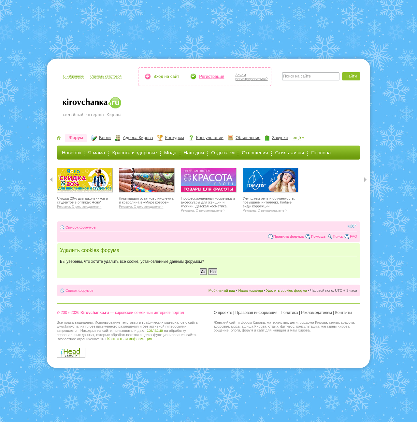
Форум (76, 137)
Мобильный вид (221, 290)
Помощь (318, 236)
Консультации (209, 137)
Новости (71, 152)
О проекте (223, 312)
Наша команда (250, 290)
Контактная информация (129, 339)
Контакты (343, 312)
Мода (170, 152)
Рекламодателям (316, 312)
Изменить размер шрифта (352, 226)
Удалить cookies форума (286, 290)
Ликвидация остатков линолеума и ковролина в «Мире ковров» (147, 201)
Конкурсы (174, 137)
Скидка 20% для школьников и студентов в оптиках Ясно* (85, 201)
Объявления (248, 137)
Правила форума (288, 236)
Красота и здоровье (134, 152)
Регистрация (211, 76)
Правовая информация (256, 312)
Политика (289, 312)
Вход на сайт (166, 76)
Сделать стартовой (106, 76)
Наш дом (194, 152)
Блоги (105, 137)
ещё (297, 137)
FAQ (353, 236)
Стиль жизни (289, 152)
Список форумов (80, 227)
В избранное (73, 76)
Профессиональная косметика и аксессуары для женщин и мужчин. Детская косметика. (209, 203)
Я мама (96, 152)
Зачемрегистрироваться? (251, 77)
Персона (321, 152)
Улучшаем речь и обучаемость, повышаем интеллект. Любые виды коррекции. (270, 203)
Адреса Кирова (138, 137)
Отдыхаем (223, 152)
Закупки (280, 137)
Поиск (338, 236)
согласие (155, 330)
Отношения (255, 152)
